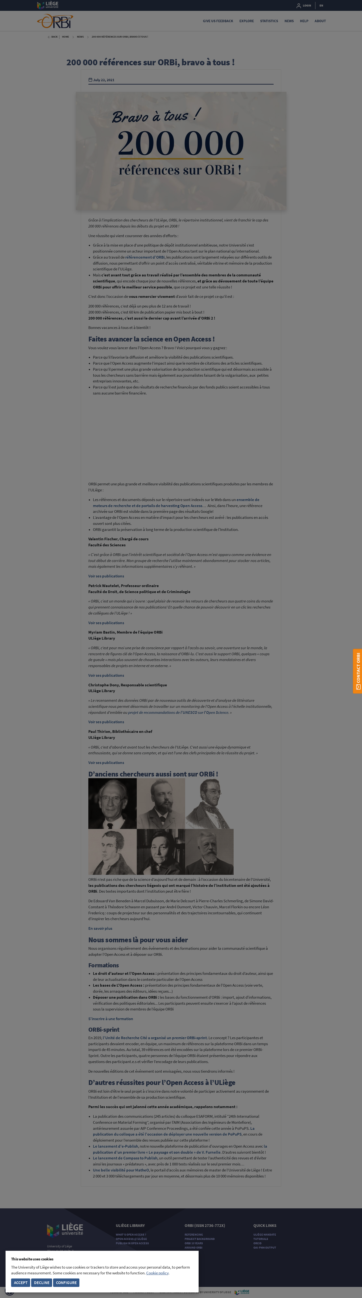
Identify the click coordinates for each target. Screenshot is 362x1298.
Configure (66, 1282)
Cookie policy (157, 1273)
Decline (41, 1282)
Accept (21, 1282)
